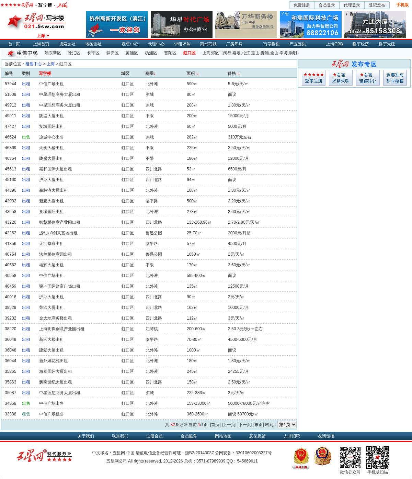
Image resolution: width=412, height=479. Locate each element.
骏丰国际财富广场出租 (59, 286)
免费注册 (302, 5)
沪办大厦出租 (51, 179)
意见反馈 (257, 436)
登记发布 (377, 5)
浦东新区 (53, 53)
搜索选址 (67, 44)
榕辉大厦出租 (51, 265)
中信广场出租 (51, 83)
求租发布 (341, 78)
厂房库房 (234, 44)
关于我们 (86, 436)
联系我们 (120, 436)
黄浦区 (132, 53)
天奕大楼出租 (51, 147)
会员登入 (313, 78)
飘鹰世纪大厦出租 (55, 382)
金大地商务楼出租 (55, 318)
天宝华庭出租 (51, 243)
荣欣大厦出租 (51, 307)
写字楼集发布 (395, 78)
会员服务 (189, 436)
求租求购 (182, 44)
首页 (15, 44)
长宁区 (93, 53)
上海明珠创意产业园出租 (61, 328)
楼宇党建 (387, 44)
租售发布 (368, 78)
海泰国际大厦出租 (55, 371)
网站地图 (223, 436)
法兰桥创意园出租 (55, 254)
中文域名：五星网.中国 (113, 452)
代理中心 (156, 44)
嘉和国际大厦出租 (55, 169)
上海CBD (334, 44)
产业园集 (297, 44)
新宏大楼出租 (51, 201)
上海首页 (41, 44)
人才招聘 (292, 436)
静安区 (112, 53)
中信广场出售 (51, 403)
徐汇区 (74, 53)
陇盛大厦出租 (51, 115)
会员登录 (327, 5)
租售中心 (130, 44)
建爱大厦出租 (51, 350)
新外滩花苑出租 (53, 360)
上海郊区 (211, 53)
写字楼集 (271, 44)
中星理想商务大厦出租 (59, 94)
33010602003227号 (254, 452)
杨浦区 (151, 53)
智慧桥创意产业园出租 (59, 222)
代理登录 (352, 5)
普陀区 (170, 53)
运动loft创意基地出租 (58, 233)
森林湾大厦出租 (53, 190)
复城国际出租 (51, 126)
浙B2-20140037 (199, 452)
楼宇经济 (361, 44)
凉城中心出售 (51, 137)
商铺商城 (208, 44)
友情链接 (326, 436)
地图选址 (93, 44)
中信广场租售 (51, 414)
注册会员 (154, 436)
